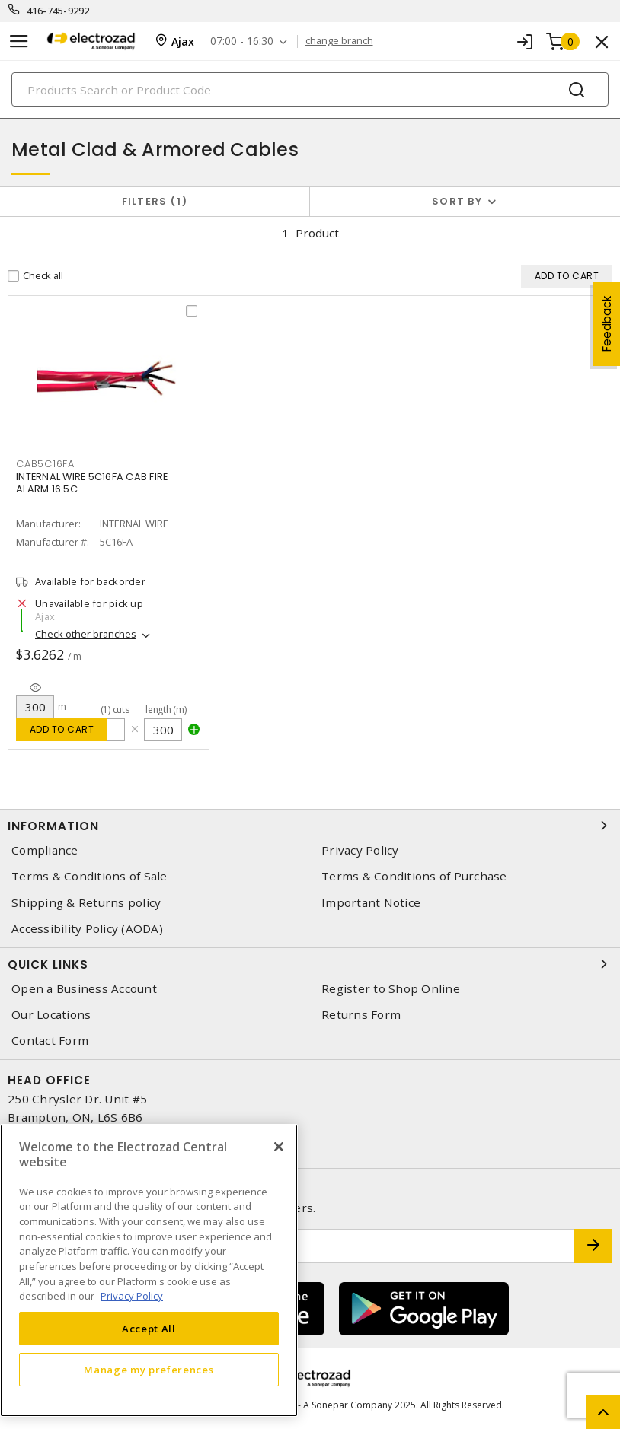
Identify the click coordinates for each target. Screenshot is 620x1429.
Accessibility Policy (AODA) (87, 928)
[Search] (310, 89)
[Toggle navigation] (19, 41)
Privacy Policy (360, 850)
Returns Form (361, 1014)
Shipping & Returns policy (86, 903)
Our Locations (51, 1014)
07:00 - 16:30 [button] (241, 41)
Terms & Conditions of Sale (89, 876)
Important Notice (370, 903)
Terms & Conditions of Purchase (414, 876)
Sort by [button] (457, 201)
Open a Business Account (84, 989)
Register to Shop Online (390, 989)
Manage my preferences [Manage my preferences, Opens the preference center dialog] (148, 1369)
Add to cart (62, 729)
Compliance (44, 850)
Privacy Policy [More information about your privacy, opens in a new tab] (132, 1296)
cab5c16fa (45, 463)
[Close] (279, 1146)
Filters (155, 201)
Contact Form (49, 1040)
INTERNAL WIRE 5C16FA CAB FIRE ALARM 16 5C (92, 482)
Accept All (149, 1328)
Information (310, 825)
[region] (149, 1270)
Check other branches (85, 634)
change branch (339, 41)
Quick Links (310, 964)
